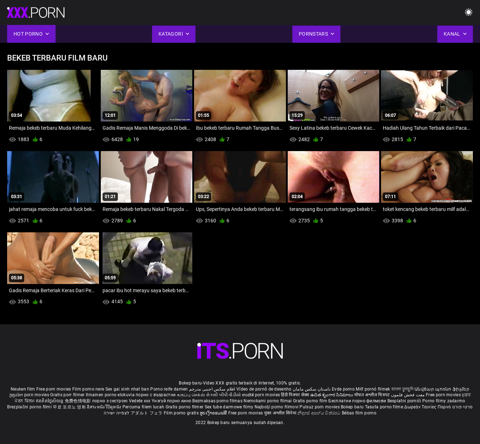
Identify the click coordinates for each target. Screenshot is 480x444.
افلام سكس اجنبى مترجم (212, 389)
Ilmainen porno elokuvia (111, 394)
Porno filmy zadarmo (443, 400)
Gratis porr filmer (68, 394)
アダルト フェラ (146, 413)
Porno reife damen (169, 389)
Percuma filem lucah (144, 406)
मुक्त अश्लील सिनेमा (281, 413)
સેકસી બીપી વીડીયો (223, 394)
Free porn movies (54, 389)
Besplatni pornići (404, 400)
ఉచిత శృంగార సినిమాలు (332, 394)
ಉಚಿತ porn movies (261, 394)
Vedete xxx (140, 400)
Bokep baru (352, 406)
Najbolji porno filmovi (277, 406)
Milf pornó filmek (373, 389)
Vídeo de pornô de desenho (264, 389)
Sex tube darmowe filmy (229, 406)
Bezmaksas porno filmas (218, 400)
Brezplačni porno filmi (30, 406)
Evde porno (343, 389)
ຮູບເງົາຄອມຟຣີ (214, 413)
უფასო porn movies (29, 394)
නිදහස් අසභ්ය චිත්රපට (319, 413)
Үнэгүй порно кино (172, 400)
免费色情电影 (78, 400)
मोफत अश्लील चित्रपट (372, 394)
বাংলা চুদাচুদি (402, 389)
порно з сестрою (110, 400)
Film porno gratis (182, 413)
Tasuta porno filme (385, 406)
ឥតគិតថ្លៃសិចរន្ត (50, 400)
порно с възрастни (156, 394)
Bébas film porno (359, 413)
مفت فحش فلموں (408, 394)
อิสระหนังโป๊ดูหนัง (104, 406)
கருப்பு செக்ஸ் (191, 394)
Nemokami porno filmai (268, 400)
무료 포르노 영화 (70, 406)
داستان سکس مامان (312, 389)
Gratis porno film (310, 400)
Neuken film (23, 389)
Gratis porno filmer (185, 406)
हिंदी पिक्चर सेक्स (295, 394)
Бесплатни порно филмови (357, 400)
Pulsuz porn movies (320, 406)
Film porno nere (88, 389)
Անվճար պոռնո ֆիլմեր (441, 389)
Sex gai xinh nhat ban (127, 389)
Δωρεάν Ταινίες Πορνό (428, 406)
